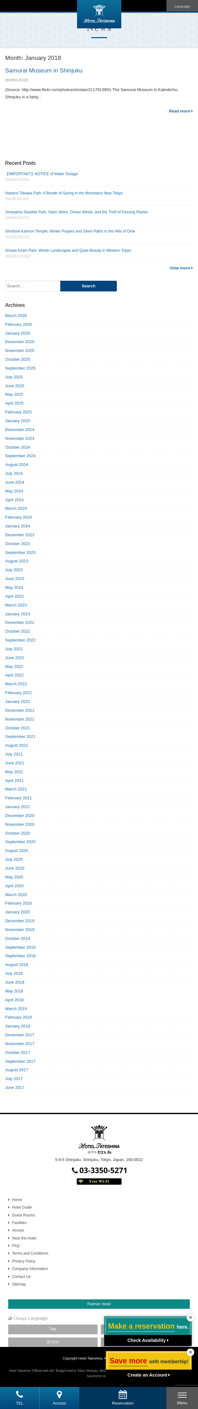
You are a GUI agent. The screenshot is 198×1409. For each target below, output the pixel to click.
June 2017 (14, 1087)
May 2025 (14, 394)
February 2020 (18, 903)
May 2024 (14, 491)
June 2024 (14, 482)
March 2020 (16, 894)
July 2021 (14, 754)
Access (18, 1230)
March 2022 (16, 683)
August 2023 (16, 561)
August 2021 (16, 745)
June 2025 (14, 385)
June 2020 (14, 868)
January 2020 (17, 912)
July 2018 (14, 973)
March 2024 (16, 508)
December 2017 (19, 1034)
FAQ (16, 1246)
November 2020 (19, 824)
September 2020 (20, 841)
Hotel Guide (22, 1207)
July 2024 (14, 473)
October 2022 (17, 631)
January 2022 (17, 701)
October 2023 (17, 543)
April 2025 (14, 403)
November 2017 (19, 1043)
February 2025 (18, 412)
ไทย (53, 1329)
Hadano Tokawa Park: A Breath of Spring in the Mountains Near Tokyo (64, 193)
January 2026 (17, 333)
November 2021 (19, 719)
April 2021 (14, 780)
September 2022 (20, 640)
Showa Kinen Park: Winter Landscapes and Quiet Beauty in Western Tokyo (68, 250)
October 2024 (17, 447)
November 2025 (19, 350)
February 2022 (18, 692)
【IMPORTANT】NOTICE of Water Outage (41, 174)
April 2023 (14, 596)
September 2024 (20, 455)
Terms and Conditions (30, 1253)
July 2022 (14, 649)
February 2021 (18, 798)
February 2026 (18, 324)
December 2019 (19, 920)
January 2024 (17, 526)
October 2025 (17, 359)
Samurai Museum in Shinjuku (43, 70)
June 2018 (14, 982)
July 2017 (14, 1078)
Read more (181, 111)
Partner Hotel (99, 1304)
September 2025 (20, 368)
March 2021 (16, 789)
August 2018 (16, 964)
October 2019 (17, 938)
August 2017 (16, 1069)
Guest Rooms (23, 1215)
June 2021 (14, 763)
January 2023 (17, 614)
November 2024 (19, 438)
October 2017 (17, 1052)
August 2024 (16, 464)
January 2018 (17, 1026)
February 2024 (18, 517)
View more (181, 268)
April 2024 (14, 499)
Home (17, 1200)
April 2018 (14, 1000)
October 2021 (17, 728)
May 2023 (14, 587)
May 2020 (14, 877)
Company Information (30, 1269)
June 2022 (14, 657)
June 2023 (14, 578)
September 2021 (20, 736)
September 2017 (20, 1061)
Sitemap (19, 1284)
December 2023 (19, 534)
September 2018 (20, 955)
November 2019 (19, 929)
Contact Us (21, 1276)
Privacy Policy (23, 1261)
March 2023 (16, 605)
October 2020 (17, 833)
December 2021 (19, 710)
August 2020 (16, 850)
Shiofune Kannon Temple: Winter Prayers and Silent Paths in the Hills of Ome (70, 231)
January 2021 (17, 806)
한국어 (53, 1342)
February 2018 (18, 1017)
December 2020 (19, 815)
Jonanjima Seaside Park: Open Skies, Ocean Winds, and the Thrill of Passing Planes (76, 212)
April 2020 (14, 885)
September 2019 (20, 947)
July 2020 (14, 859)
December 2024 (19, 429)
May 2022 (14, 666)
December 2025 (19, 341)
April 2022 (14, 675)
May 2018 (14, 991)
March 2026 (16, 315)
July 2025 (14, 377)
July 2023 (14, 569)
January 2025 (17, 420)
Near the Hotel (24, 1238)
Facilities (19, 1223)
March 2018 (16, 1008)
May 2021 (14, 771)
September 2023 (20, 552)
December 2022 (19, 622)
